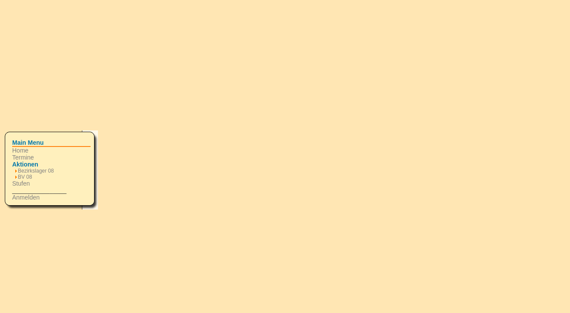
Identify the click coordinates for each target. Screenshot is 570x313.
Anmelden (26, 197)
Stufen (21, 183)
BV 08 (25, 177)
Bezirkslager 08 (36, 171)
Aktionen (25, 164)
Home (20, 150)
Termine (23, 157)
